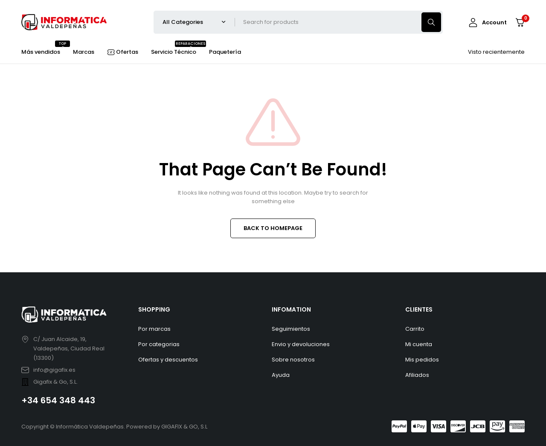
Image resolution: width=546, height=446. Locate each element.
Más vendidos (40, 51)
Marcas (83, 52)
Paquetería (225, 52)
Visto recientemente (496, 52)
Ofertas (127, 52)
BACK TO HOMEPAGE (273, 228)
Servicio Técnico (173, 51)
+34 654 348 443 (58, 400)
